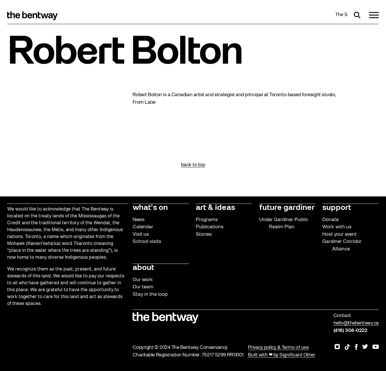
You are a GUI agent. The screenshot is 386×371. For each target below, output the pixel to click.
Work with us (337, 227)
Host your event (339, 234)
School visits (147, 241)
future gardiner (287, 207)
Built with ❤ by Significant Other (281, 355)
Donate (330, 220)
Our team (143, 287)
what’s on (150, 207)
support (336, 207)
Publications (210, 227)
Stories (204, 234)
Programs (207, 220)
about (143, 267)
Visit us (141, 234)
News (139, 220)
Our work (143, 280)
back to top (193, 165)
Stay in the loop (150, 294)
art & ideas (215, 207)
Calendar (143, 227)
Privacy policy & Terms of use (278, 347)
